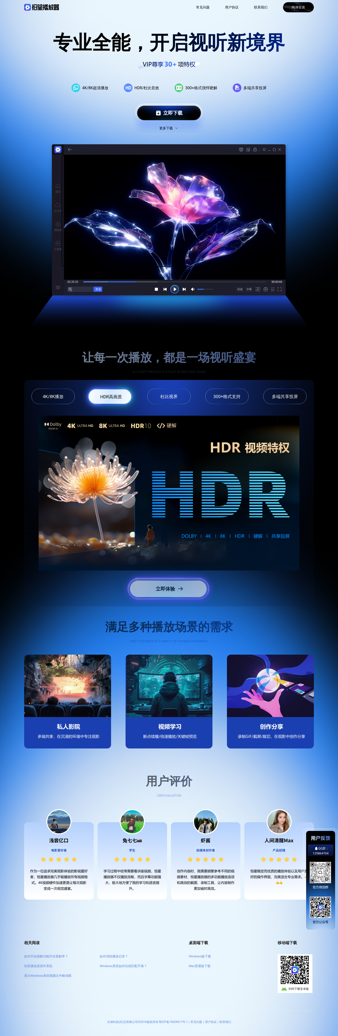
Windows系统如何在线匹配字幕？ (123, 966)
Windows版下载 (200, 956)
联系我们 (261, 7)
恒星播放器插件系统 (38, 966)
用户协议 (232, 7)
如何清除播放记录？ (114, 956)
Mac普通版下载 (200, 966)
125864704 (321, 853)
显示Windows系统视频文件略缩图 (47, 975)
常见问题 (203, 7)
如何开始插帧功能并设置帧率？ (46, 956)
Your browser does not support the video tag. (172, 211)
